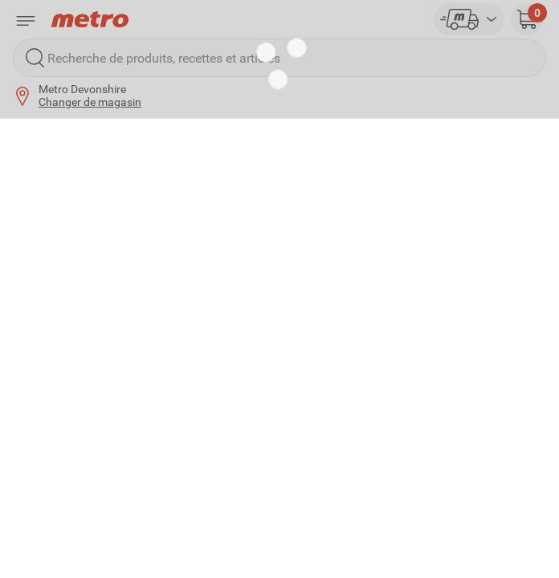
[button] (527, 19)
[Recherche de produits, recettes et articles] (279, 58)
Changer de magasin (90, 102)
